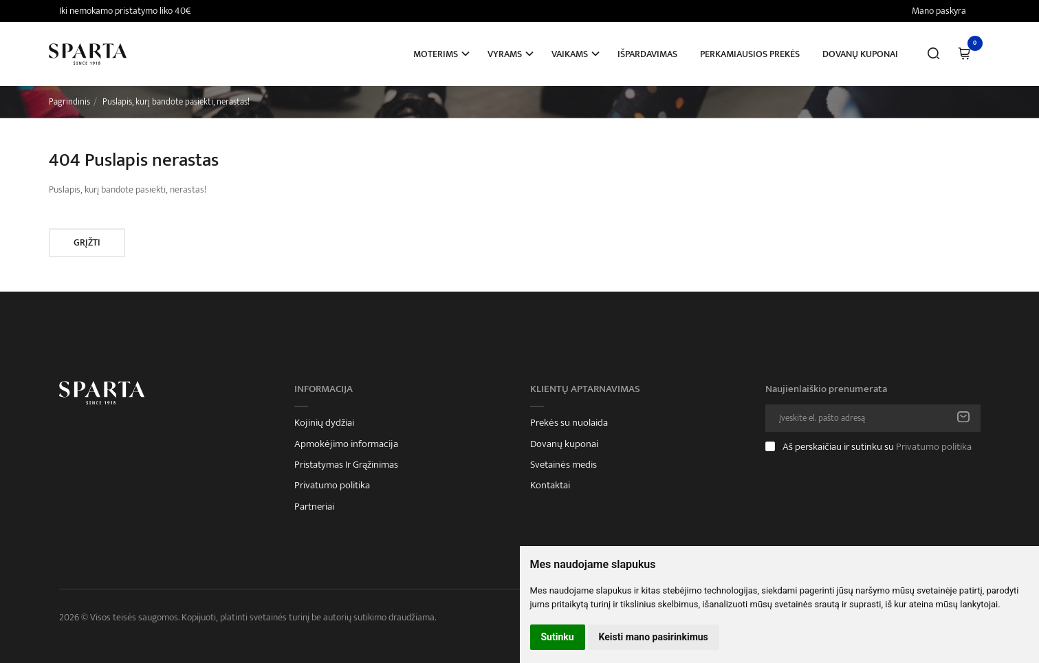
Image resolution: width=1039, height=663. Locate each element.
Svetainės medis (563, 464)
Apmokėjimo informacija (346, 444)
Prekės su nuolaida (569, 423)
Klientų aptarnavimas (585, 389)
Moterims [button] (435, 54)
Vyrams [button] (505, 54)
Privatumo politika (332, 485)
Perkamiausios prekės (750, 54)
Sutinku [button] (557, 636)
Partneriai (314, 506)
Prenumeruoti (963, 418)
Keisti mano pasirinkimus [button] (653, 636)
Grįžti (87, 242)
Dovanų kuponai (860, 54)
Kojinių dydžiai (324, 423)
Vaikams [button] (569, 54)
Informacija (323, 389)
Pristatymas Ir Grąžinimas (346, 464)
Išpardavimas (647, 54)
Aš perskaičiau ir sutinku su (877, 446)
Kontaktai (550, 485)
